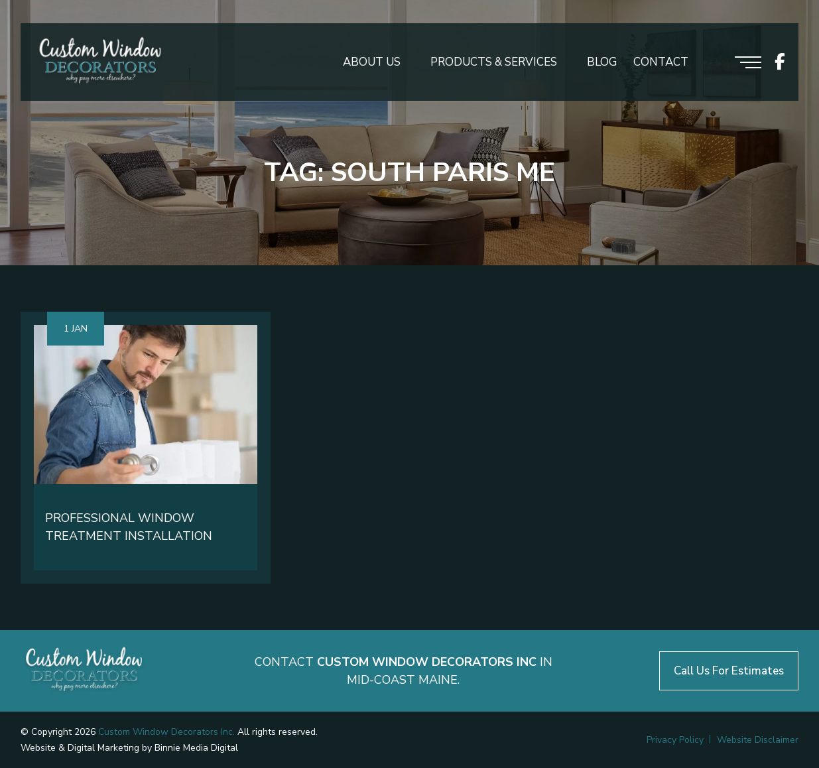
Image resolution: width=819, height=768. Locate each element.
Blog (602, 62)
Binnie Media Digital (196, 747)
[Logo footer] (84, 670)
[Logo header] (100, 62)
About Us (372, 62)
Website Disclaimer (757, 740)
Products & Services (493, 62)
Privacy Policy (675, 740)
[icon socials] (780, 62)
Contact (660, 62)
